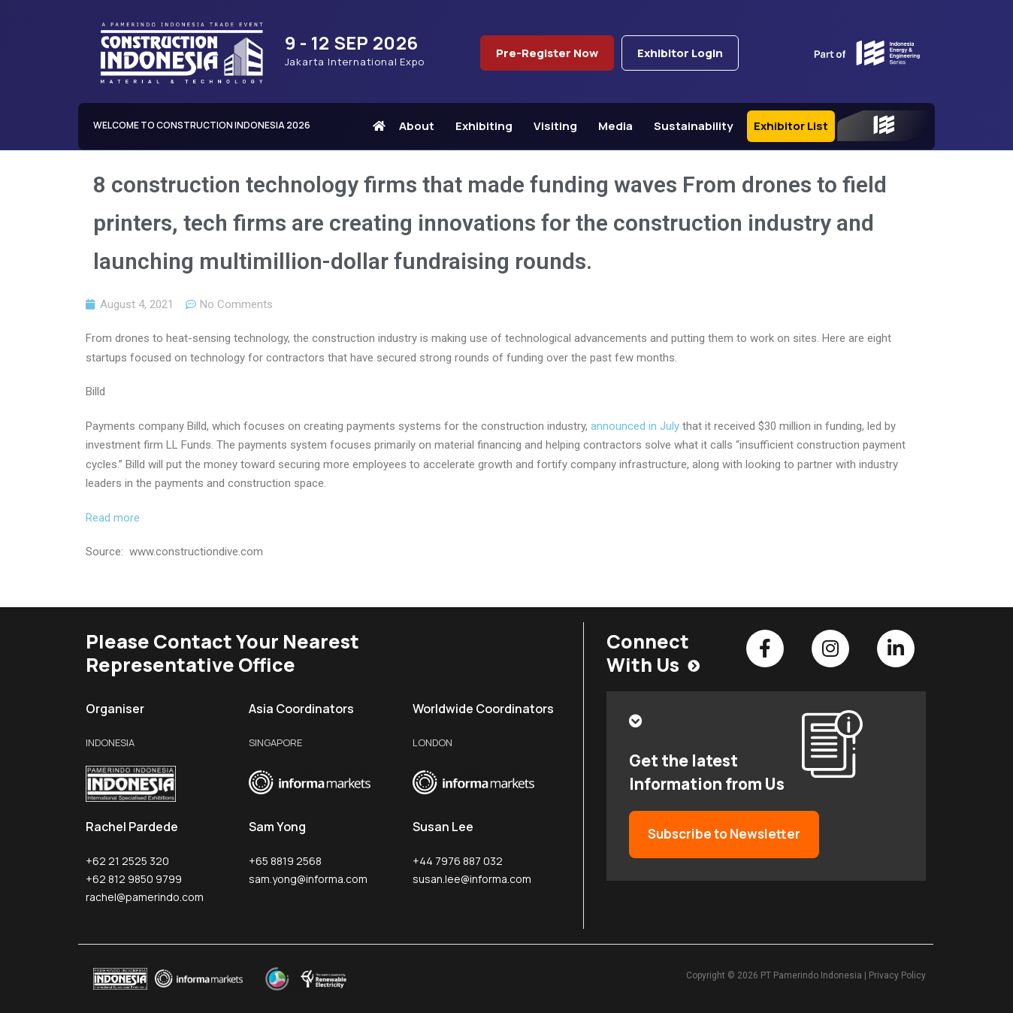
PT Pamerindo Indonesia (811, 975)
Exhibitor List (791, 126)
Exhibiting (487, 126)
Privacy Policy (897, 975)
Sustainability (697, 126)
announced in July (635, 426)
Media (619, 126)
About (420, 126)
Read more (113, 518)
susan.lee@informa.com (472, 879)
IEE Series (882, 126)
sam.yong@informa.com (308, 879)
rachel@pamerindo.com (145, 897)
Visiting (559, 126)
